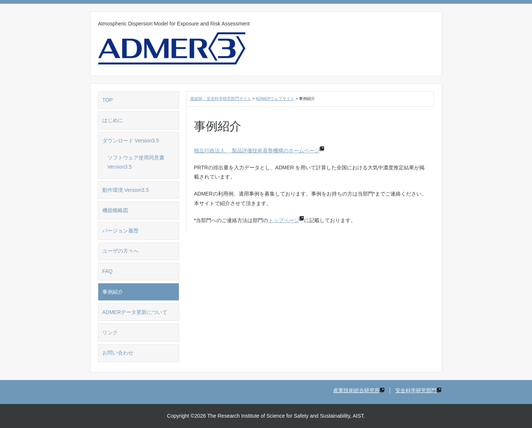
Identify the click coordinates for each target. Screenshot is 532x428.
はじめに (112, 120)
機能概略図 (115, 210)
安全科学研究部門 (418, 390)
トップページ (286, 220)
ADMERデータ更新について (135, 312)
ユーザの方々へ (120, 251)
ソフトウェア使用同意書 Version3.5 (139, 162)
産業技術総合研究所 (359, 390)
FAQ (107, 271)
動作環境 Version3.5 (125, 190)
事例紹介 (112, 292)
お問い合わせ (117, 353)
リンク (110, 332)
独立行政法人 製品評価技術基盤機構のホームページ (259, 150)
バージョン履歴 (120, 231)
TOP (107, 100)
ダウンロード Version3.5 (130, 141)
